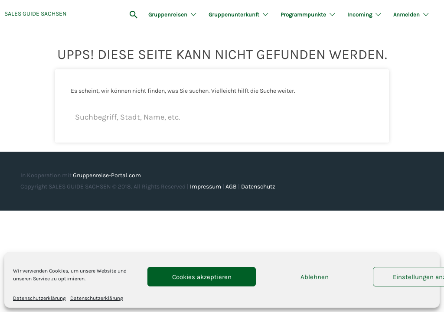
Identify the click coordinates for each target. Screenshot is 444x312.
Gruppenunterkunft (234, 14)
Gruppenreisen (167, 14)
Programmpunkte (303, 14)
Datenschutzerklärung (39, 298)
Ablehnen (314, 277)
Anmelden (406, 14)
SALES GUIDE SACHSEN (35, 13)
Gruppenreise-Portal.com (107, 175)
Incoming (359, 14)
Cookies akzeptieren (202, 277)
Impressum (205, 186)
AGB (231, 186)
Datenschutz (258, 186)
